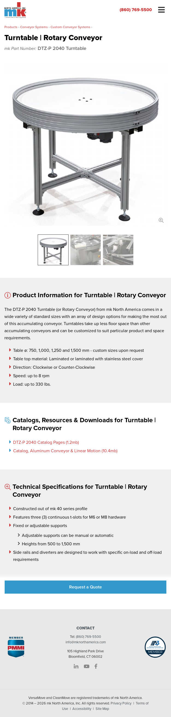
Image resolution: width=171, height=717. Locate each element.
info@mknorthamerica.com (86, 642)
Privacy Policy (121, 703)
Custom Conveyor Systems (70, 27)
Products (10, 27)
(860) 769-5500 (136, 10)
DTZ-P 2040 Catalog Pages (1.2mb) (46, 442)
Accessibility (81, 709)
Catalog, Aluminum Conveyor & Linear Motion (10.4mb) (65, 451)
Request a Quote (85, 587)
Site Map (102, 709)
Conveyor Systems (34, 27)
